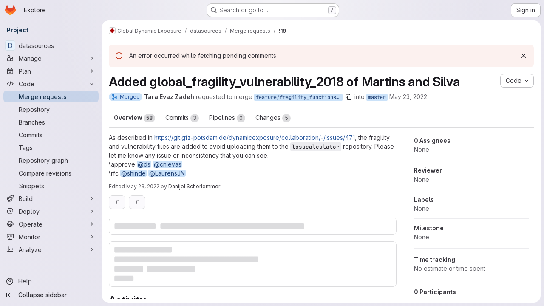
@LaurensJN (167, 173)
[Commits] (51, 135)
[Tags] (51, 147)
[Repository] (51, 109)
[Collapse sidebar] (51, 295)
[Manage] (51, 58)
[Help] (51, 281)
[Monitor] (51, 237)
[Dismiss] (523, 56)
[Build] (51, 198)
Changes (273, 118)
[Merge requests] (51, 96)
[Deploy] (51, 211)
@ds (144, 164)
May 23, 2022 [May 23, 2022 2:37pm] (408, 96)
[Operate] (51, 224)
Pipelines (227, 118)
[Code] (51, 84)
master (377, 97)
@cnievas (167, 164)
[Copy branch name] (348, 97)
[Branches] (51, 122)
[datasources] (51, 45)
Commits (182, 118)
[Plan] (51, 71)
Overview (134, 118)
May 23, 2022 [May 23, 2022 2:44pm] (142, 186)
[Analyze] (51, 249)
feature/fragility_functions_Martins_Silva (299, 97)
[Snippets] (51, 186)
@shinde (133, 173)
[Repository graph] (51, 160)
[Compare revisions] (51, 173)
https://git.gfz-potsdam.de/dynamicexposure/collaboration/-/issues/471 (254, 137)
